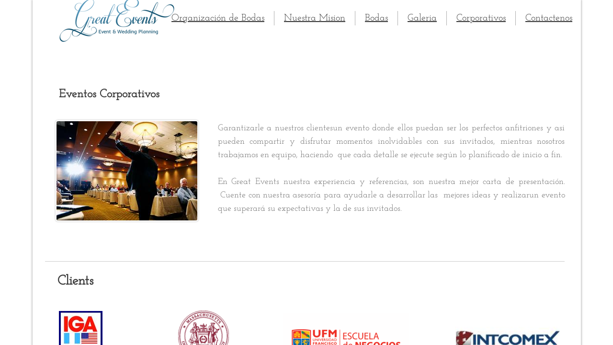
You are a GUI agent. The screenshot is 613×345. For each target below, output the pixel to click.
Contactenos (548, 18)
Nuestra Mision (314, 18)
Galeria (422, 18)
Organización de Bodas (217, 18)
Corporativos (481, 18)
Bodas (376, 18)
